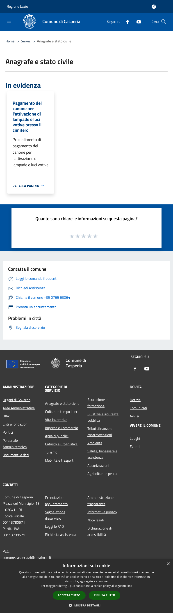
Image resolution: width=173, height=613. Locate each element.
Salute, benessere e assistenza (102, 454)
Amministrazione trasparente (100, 501)
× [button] (168, 564)
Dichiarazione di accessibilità (99, 531)
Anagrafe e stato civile (62, 403)
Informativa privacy (102, 512)
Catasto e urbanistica (61, 444)
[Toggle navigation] (9, 21)
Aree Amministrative (19, 408)
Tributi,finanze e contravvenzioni (99, 431)
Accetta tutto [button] (69, 595)
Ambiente (94, 443)
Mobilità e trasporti (59, 460)
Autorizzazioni (98, 465)
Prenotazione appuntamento (56, 501)
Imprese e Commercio (61, 427)
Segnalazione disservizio (55, 515)
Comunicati (138, 408)
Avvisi (134, 416)
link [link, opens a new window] (129, 586)
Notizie (135, 399)
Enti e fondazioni (15, 424)
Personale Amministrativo (15, 443)
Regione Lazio (17, 6)
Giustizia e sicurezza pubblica (102, 417)
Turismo (51, 452)
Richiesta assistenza (60, 534)
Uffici (7, 416)
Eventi (135, 446)
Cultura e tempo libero (62, 411)
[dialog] (86, 586)
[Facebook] (125, 22)
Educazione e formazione (97, 403)
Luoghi (135, 438)
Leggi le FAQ (54, 526)
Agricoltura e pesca (102, 473)
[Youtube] (136, 22)
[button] (86, 605)
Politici (8, 432)
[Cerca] (163, 21)
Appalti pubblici (56, 436)
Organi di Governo (16, 399)
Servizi (26, 41)
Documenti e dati (16, 455)
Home (9, 41)
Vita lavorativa (56, 419)
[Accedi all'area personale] (154, 6)
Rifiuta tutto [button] (104, 595)
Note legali (95, 520)
